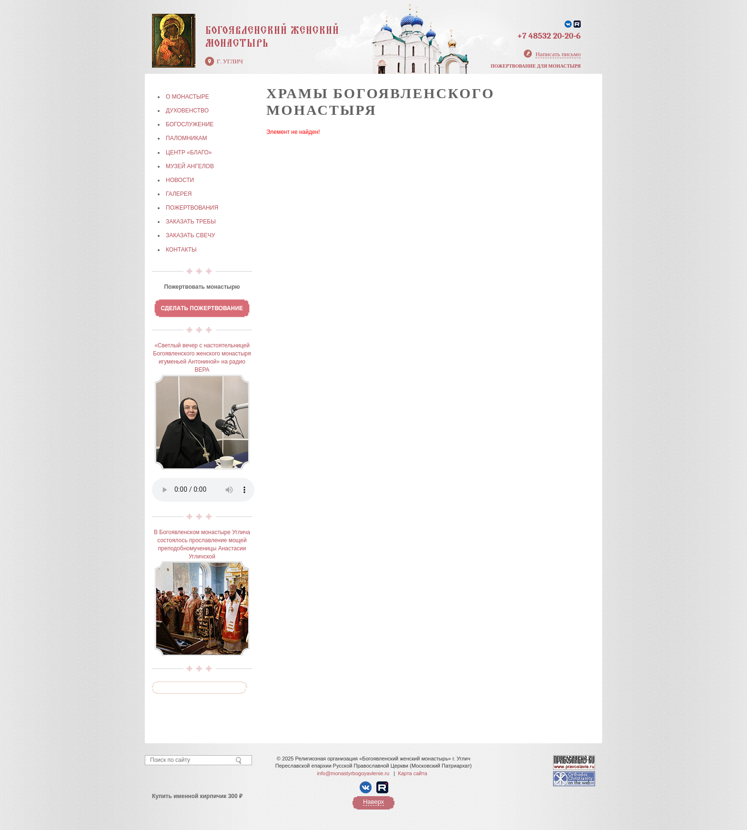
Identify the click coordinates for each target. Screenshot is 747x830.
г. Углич (230, 61)
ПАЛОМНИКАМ (186, 138)
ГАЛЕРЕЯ (179, 194)
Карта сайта (412, 773)
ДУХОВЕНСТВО (187, 110)
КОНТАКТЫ (181, 249)
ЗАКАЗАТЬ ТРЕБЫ (191, 221)
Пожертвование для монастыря (536, 66)
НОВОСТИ (180, 180)
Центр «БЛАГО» (189, 152)
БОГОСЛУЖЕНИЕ (189, 124)
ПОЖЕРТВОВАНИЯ (192, 207)
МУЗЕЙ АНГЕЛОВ (190, 166)
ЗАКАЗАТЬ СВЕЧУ (190, 235)
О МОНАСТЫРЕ (187, 96)
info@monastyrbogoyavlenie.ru (353, 773)
